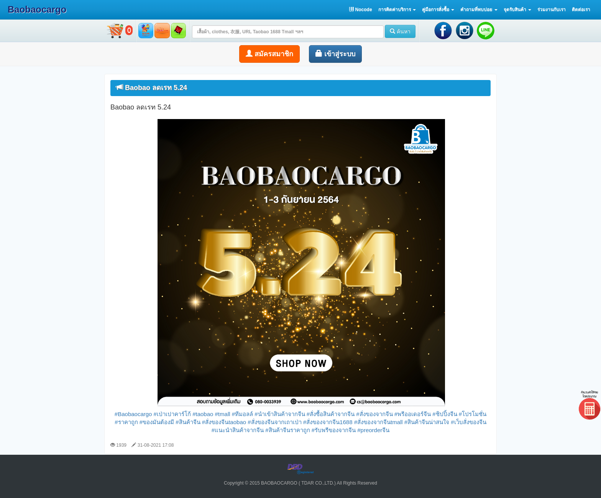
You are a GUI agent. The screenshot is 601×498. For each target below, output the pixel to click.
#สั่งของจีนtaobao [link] (224, 422)
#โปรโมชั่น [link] (472, 414)
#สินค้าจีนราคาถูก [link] (287, 430)
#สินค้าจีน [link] (188, 422)
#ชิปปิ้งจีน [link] (444, 414)
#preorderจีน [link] (373, 430)
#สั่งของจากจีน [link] (374, 414)
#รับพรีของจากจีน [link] (334, 430)
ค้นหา (400, 31)
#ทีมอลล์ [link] (242, 414)
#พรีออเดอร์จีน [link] (412, 414)
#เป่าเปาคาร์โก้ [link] (172, 414)
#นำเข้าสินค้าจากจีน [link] (280, 414)
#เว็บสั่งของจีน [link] (468, 422)
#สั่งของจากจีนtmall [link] (378, 422)
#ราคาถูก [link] (126, 422)
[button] (397, 9)
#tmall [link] (222, 414)
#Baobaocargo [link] (133, 414)
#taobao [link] (202, 414)
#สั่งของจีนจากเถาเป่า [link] (274, 422)
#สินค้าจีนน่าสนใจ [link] (426, 422)
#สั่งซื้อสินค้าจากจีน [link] (331, 414)
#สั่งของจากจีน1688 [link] (328, 422)
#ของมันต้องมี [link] (157, 422)
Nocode (360, 9)
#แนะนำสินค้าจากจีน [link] (238, 430)
